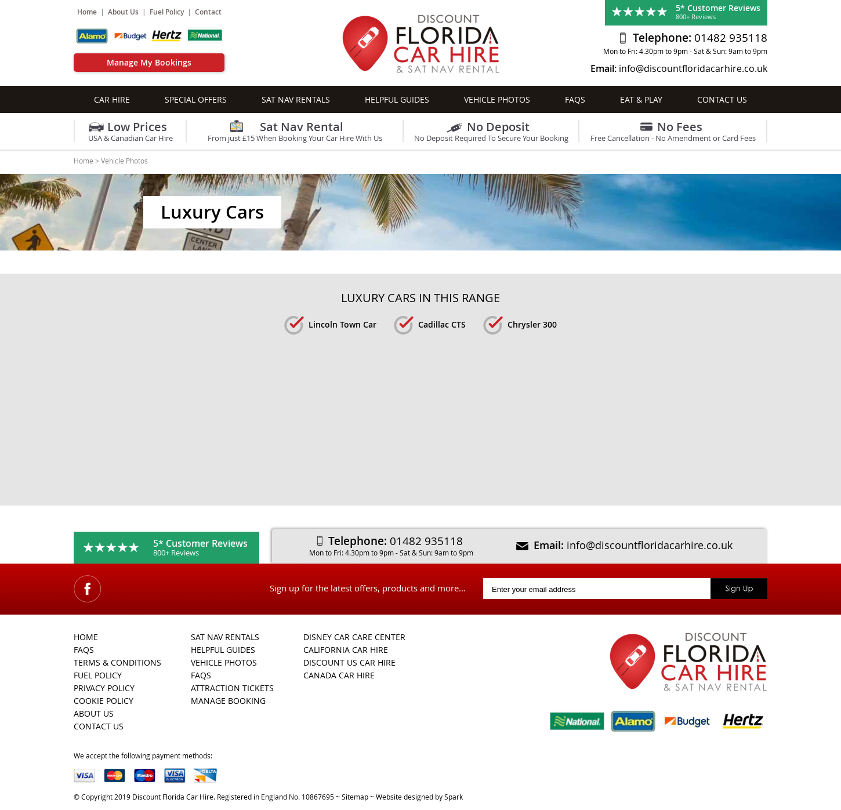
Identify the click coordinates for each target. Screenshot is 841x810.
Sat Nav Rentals (296, 99)
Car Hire (112, 99)
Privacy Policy (104, 687)
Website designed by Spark (419, 796)
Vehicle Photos (497, 99)
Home (87, 12)
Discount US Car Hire (349, 662)
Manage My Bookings (149, 62)
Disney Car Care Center (354, 636)
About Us (123, 12)
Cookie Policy (103, 700)
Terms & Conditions (117, 662)
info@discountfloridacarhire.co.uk (693, 68)
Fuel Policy (167, 12)
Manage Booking (228, 700)
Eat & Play (641, 99)
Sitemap (355, 796)
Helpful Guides (397, 99)
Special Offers (196, 99)
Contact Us (722, 99)
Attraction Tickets (232, 687)
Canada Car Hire (339, 675)
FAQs (575, 99)
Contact (208, 12)
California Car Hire (345, 649)
